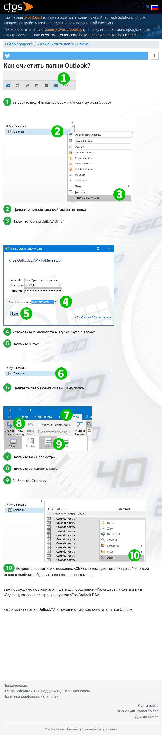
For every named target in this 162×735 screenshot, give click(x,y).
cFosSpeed (33, 17)
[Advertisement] (81, 647)
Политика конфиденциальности (30, 696)
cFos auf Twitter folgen (138, 711)
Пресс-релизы (15, 685)
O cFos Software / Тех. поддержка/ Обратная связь (46, 691)
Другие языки (147, 716)
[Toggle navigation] (139, 7)
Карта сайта (148, 705)
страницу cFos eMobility (61, 29)
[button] (75, 56)
